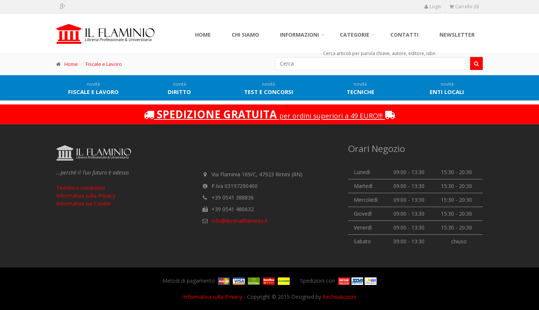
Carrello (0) (464, 6)
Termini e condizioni (80, 187)
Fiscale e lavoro (93, 88)
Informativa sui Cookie (83, 203)
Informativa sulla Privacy (85, 195)
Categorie (354, 34)
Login (432, 6)
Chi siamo (245, 34)
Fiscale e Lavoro (104, 64)
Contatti (404, 34)
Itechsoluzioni (339, 296)
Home (203, 34)
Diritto (179, 88)
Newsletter (457, 34)
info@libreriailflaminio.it (239, 220)
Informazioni (299, 34)
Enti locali (447, 88)
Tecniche (360, 88)
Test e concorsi (268, 88)
